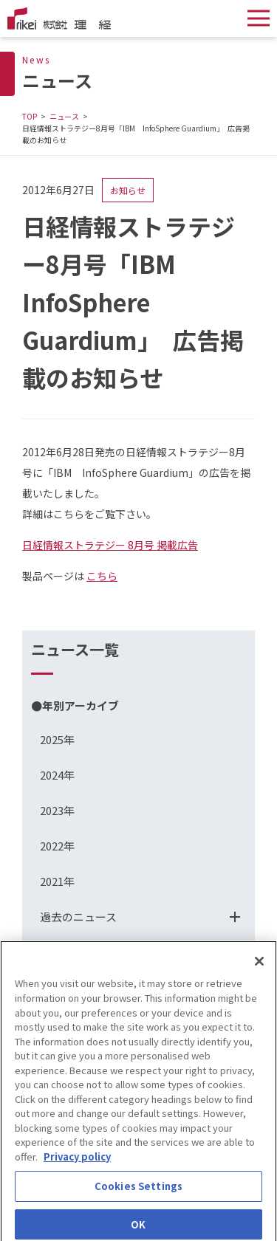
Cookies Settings (138, 1191)
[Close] (259, 967)
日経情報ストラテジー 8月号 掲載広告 (110, 544)
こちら (101, 575)
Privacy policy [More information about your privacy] (77, 1162)
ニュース (64, 116)
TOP (29, 116)
